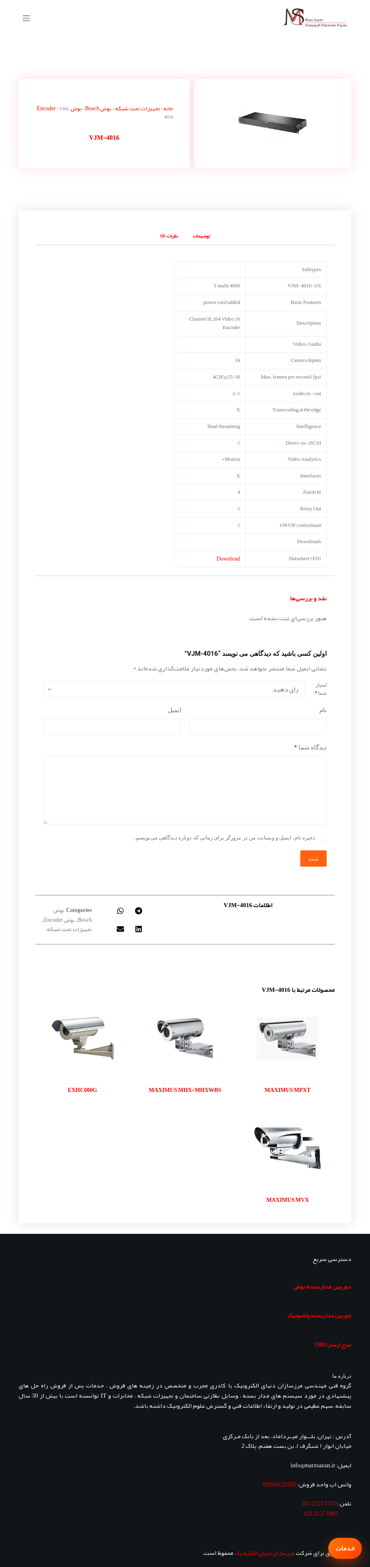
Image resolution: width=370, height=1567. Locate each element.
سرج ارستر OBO (332, 1344)
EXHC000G (82, 1090)
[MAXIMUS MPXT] (287, 1038)
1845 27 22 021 (321, 1513)
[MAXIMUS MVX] (287, 1148)
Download (228, 558)
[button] (139, 910)
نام (323, 710)
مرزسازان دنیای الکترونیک (265, 1552)
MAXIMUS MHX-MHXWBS (185, 1090)
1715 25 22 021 (319, 1503)
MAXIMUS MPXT (287, 1090)
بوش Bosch (98, 108)
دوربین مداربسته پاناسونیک (319, 1315)
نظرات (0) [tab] (169, 236)
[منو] (26, 18)
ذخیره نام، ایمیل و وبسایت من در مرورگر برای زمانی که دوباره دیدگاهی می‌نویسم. (225, 838)
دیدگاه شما (310, 748)
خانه (168, 108)
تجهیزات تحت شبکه (137, 108)
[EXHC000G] (82, 1038)
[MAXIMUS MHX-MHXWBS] (185, 1038)
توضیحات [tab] (201, 236)
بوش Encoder (59, 919)
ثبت (313, 858)
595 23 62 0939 (279, 1484)
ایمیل (174, 710)
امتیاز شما (321, 689)
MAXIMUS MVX (287, 1199)
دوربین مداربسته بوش (322, 1286)
